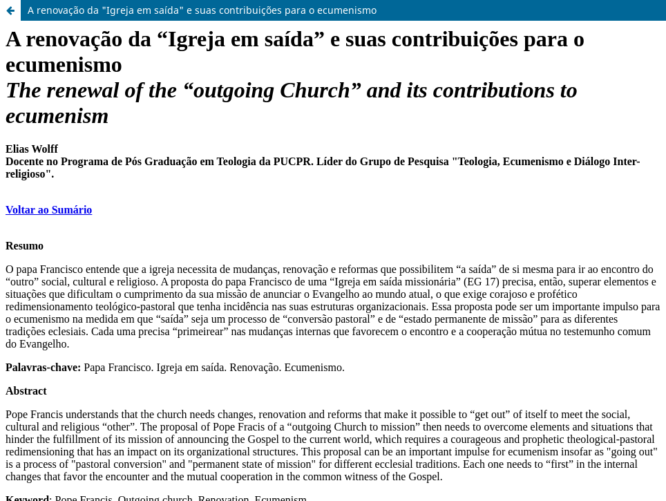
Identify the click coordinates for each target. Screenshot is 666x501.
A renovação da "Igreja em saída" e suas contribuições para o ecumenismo (202, 10)
